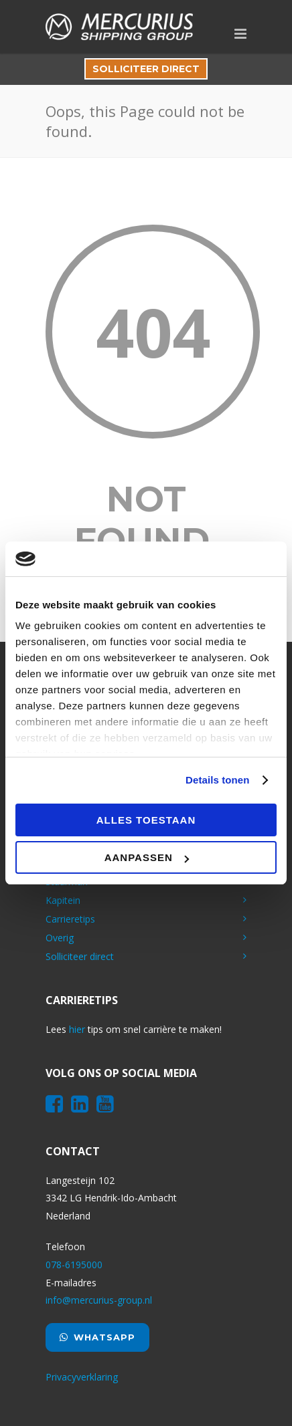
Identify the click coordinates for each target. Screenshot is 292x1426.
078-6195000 (74, 1264)
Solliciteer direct (146, 69)
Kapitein (63, 900)
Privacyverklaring (82, 1377)
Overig (60, 937)
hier (77, 1029)
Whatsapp (97, 1337)
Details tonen (217, 780)
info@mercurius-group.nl (99, 1300)
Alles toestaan (146, 820)
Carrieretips (70, 919)
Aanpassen (146, 857)
